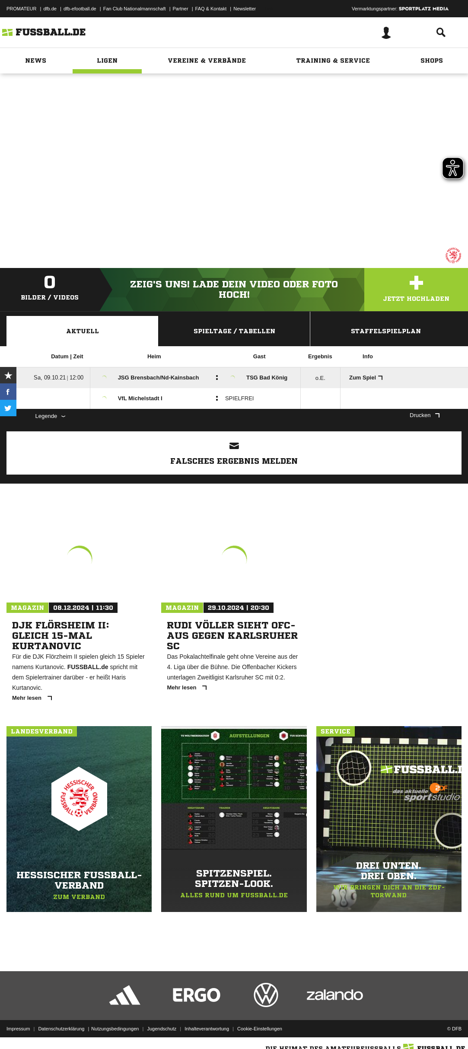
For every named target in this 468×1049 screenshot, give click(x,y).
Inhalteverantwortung (207, 1028)
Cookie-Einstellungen (259, 1028)
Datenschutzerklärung (61, 1028)
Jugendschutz (161, 1028)
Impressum (18, 1028)
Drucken (424, 415)
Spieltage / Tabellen (234, 331)
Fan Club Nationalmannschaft (134, 8)
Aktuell (82, 331)
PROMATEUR (21, 8)
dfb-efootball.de (80, 8)
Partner (180, 8)
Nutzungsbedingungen (115, 1028)
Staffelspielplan (386, 331)
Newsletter (244, 8)
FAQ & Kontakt (211, 8)
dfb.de (50, 8)
